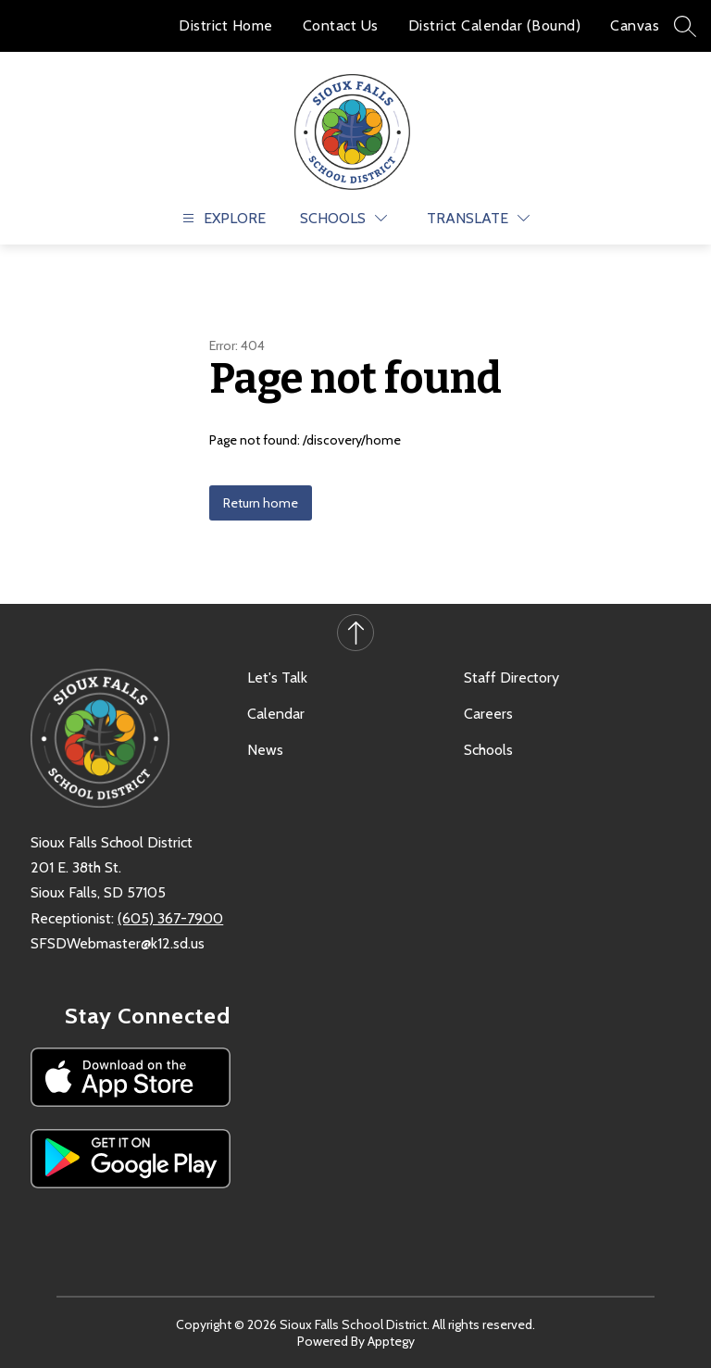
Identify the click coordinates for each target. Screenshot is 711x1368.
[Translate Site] (478, 218)
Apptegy (391, 1341)
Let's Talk (277, 677)
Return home (260, 503)
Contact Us (341, 25)
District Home (226, 25)
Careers (488, 713)
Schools (488, 750)
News (265, 750)
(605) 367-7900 (170, 918)
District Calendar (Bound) (494, 25)
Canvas (634, 25)
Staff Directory (511, 677)
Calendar (276, 713)
